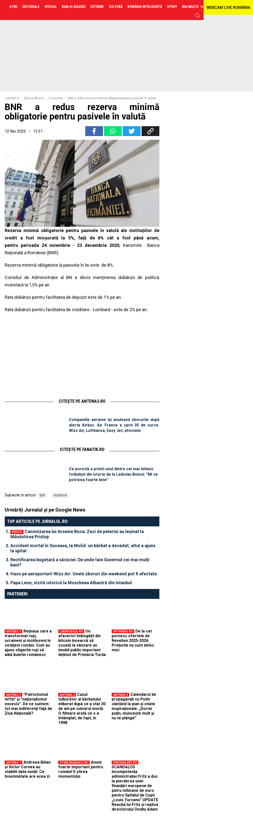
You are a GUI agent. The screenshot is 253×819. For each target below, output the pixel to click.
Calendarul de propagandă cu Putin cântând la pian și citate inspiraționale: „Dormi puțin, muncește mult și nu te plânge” (134, 706)
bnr (42, 495)
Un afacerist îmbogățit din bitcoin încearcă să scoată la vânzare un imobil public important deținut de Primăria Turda (82, 643)
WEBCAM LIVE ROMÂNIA (228, 7)
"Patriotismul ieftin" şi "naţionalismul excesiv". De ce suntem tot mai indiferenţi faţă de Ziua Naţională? (28, 704)
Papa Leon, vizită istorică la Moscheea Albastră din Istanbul (71, 582)
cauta (197, 15)
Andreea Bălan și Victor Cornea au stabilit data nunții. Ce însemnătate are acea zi (28, 769)
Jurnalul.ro (12, 98)
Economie (56, 98)
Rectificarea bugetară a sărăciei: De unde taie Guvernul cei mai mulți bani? (79, 562)
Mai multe (190, 7)
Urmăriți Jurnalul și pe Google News (45, 510)
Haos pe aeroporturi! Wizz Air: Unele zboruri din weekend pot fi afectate (83, 573)
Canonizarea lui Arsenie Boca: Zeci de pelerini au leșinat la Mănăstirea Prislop (77, 534)
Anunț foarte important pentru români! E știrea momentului (80, 769)
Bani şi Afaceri (34, 98)
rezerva (60, 495)
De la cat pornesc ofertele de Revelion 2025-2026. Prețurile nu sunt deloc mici (133, 640)
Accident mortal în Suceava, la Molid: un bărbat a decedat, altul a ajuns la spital (82, 548)
